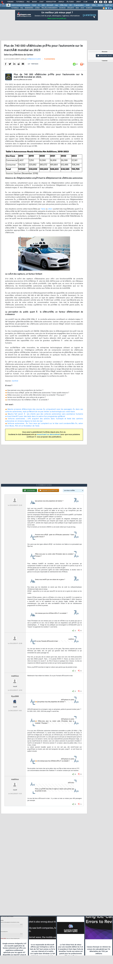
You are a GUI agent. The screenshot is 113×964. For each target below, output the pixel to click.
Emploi (61, 2)
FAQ (28, 2)
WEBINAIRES (29, 8)
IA (38, 5)
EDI (70, 5)
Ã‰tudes (70, 2)
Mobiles (100, 5)
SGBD (88, 5)
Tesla (43, 209)
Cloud (34, 5)
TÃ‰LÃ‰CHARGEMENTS (49, 8)
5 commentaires (49, 59)
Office (94, 5)
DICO (82, 8)
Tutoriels (20, 2)
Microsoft (50, 5)
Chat (41, 2)
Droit (78, 2)
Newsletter (51, 2)
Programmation (79, 5)
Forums (10, 2)
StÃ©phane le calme (34, 59)
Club (85, 2)
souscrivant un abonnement (48, 435)
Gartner (15, 381)
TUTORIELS (15, 8)
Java (56, 5)
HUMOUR (89, 8)
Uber (50, 209)
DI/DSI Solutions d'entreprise (21, 5)
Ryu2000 (15, 696)
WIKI (77, 8)
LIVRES (37, 8)
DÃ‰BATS (70, 8)
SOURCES (62, 8)
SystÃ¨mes (108, 5)
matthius (15, 676)
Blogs (34, 2)
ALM (43, 5)
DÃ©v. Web (63, 5)
